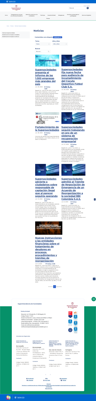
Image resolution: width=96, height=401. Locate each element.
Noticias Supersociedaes (8, 32)
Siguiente (59, 286)
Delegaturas (61, 15)
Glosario (49, 384)
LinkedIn (30, 380)
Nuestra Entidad (52, 15)
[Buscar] (77, 8)
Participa (42, 15)
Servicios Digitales (86, 15)
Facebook (31, 378)
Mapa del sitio (48, 388)
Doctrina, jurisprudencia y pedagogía (73, 15)
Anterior (50, 286)
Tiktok (64, 380)
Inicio (6, 15)
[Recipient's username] (41, 51)
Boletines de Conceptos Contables (10, 34)
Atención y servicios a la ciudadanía (32, 15)
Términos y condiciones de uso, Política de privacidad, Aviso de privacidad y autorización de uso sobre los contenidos (49, 386)
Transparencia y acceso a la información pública (17, 15)
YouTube (47, 380)
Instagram (64, 378)
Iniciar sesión (87, 5)
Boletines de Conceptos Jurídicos (10, 36)
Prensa (48, 18)
